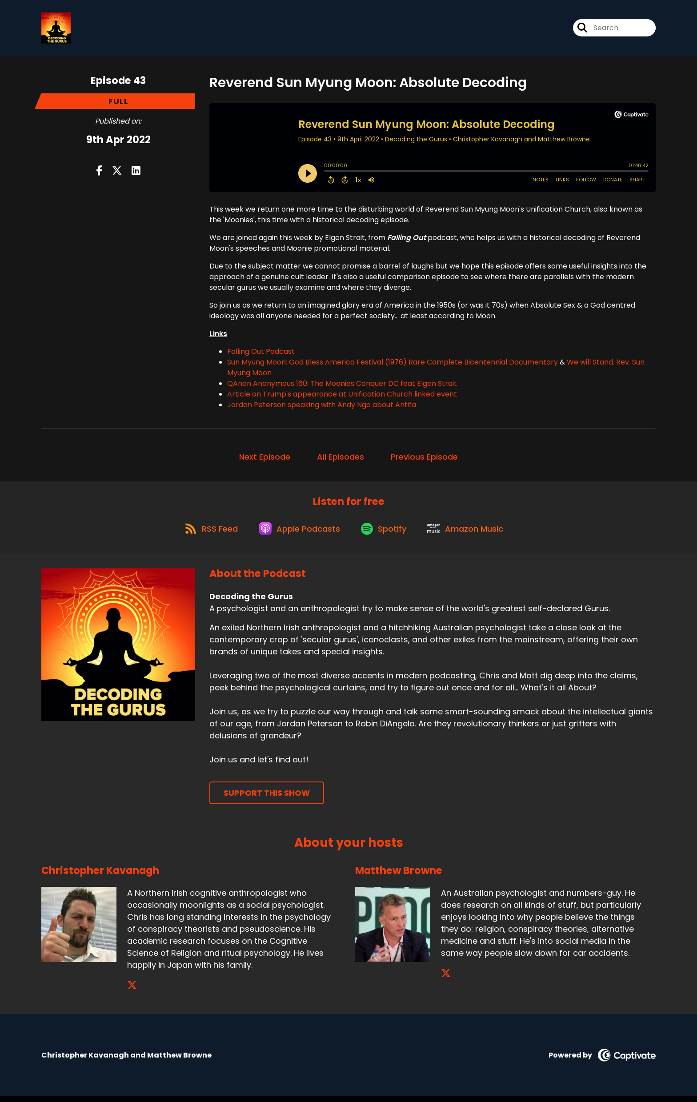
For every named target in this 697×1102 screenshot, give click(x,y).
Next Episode (264, 458)
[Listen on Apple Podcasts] (298, 533)
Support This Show (267, 798)
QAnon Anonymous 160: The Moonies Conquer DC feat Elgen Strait (342, 385)
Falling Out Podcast (261, 353)
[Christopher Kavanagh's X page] (132, 991)
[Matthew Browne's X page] (446, 979)
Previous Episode (424, 458)
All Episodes (340, 458)
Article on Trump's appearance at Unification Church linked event (342, 396)
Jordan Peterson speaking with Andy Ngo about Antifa (321, 406)
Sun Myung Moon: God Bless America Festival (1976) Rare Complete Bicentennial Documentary (392, 364)
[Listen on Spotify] (385, 533)
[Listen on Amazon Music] (469, 533)
